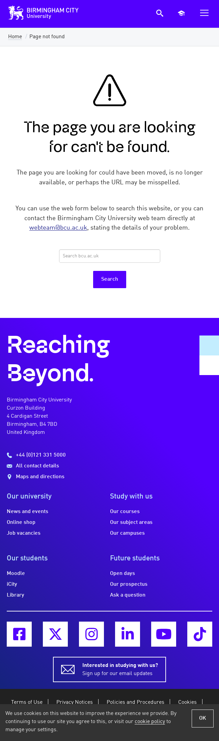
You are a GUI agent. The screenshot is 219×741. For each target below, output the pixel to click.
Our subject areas (131, 522)
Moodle (16, 573)
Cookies (187, 702)
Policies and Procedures (135, 702)
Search (109, 279)
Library (15, 595)
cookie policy (150, 721)
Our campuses (127, 533)
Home (15, 37)
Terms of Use (27, 702)
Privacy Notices (74, 702)
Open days (122, 573)
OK (202, 718)
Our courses (125, 511)
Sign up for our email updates (120, 669)
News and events (27, 511)
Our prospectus (128, 584)
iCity (12, 584)
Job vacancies (23, 533)
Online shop (21, 522)
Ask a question (127, 595)
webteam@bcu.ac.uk (58, 228)
